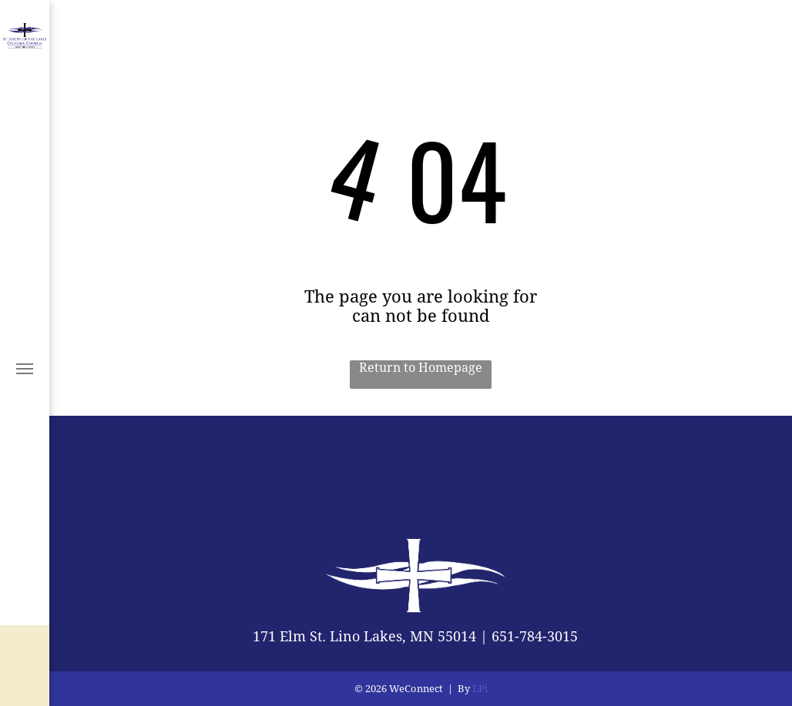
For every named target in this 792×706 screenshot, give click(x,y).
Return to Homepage (420, 367)
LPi (480, 688)
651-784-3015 (535, 636)
